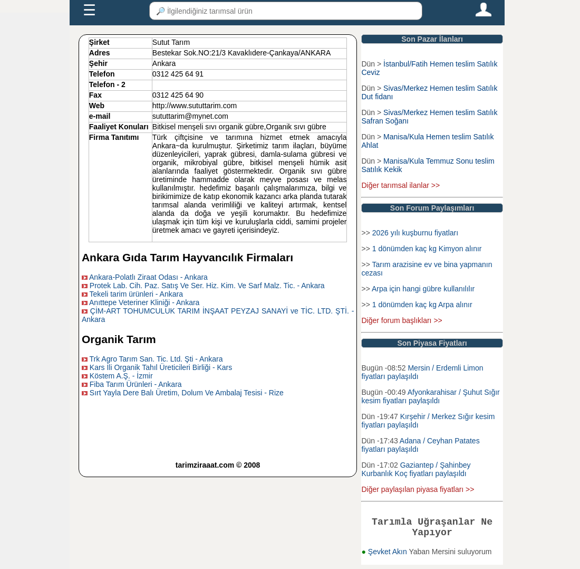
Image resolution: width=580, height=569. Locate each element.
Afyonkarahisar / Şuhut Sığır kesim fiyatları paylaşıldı (430, 396)
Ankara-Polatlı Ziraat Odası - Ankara (148, 277)
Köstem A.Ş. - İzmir (121, 376)
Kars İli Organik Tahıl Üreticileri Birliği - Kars (161, 367)
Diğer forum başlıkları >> (401, 320)
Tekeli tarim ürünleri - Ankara (136, 294)
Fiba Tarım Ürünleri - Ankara (136, 384)
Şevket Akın (388, 556)
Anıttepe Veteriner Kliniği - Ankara (144, 302)
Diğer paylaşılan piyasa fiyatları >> (417, 489)
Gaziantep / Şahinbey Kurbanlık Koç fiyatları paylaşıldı (415, 469)
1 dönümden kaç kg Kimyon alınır (427, 248)
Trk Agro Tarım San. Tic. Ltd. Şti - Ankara (156, 359)
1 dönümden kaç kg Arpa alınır (422, 304)
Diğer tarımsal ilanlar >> (400, 185)
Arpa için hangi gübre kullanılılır (423, 288)
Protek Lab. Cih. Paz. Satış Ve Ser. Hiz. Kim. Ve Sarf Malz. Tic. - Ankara (207, 285)
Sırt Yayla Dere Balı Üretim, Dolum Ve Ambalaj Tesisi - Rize (187, 392)
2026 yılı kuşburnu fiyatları (415, 233)
